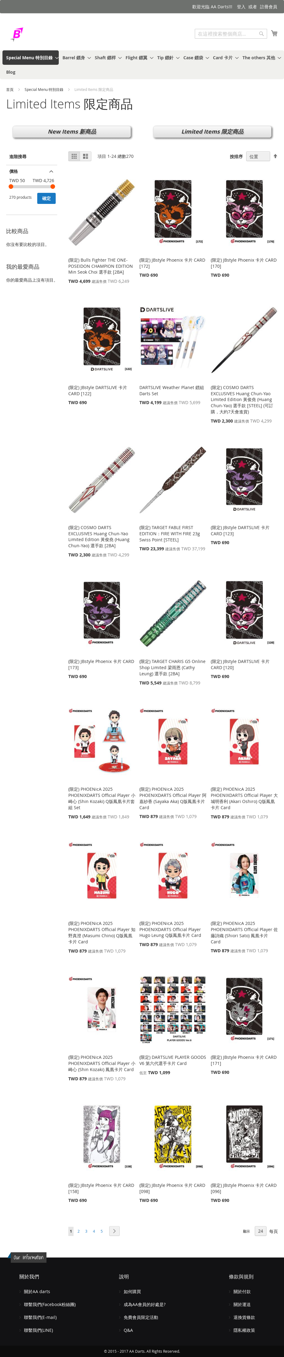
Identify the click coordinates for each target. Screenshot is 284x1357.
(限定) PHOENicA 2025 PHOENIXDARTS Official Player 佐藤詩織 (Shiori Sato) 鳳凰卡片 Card (244, 932)
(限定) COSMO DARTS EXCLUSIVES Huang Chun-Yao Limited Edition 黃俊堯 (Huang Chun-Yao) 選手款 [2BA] (99, 536)
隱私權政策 (244, 1330)
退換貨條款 (244, 1317)
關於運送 (242, 1304)
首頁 (10, 89)
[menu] (142, 64)
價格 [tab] (13, 171)
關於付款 (242, 1291)
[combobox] (231, 34)
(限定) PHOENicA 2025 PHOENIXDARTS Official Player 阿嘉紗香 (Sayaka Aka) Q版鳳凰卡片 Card (172, 798)
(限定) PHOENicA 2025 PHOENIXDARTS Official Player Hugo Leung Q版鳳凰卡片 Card (170, 929)
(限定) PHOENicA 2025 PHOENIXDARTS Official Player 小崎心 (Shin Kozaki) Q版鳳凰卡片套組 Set (101, 798)
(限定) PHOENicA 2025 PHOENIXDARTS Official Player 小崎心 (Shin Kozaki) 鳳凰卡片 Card (101, 1063)
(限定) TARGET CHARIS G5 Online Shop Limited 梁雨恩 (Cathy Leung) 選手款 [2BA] (172, 667)
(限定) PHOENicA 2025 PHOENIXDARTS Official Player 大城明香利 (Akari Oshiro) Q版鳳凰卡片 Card (244, 798)
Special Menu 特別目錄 (44, 89)
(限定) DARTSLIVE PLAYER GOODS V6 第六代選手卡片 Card (172, 1060)
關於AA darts (37, 1291)
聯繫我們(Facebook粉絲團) (50, 1304)
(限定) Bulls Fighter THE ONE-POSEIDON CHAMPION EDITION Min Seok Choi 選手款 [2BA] (100, 266)
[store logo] (32, 34)
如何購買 (132, 1291)
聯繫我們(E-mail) (40, 1317)
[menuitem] (30, 57)
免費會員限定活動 (141, 1317)
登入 (241, 7)
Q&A (128, 1330)
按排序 (236, 156)
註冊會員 (268, 7)
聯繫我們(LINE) (38, 1330)
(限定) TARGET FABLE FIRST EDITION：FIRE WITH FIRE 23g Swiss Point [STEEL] (169, 533)
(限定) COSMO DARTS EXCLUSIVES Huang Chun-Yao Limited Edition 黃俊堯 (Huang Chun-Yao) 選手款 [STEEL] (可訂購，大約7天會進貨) (242, 399)
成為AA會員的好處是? (145, 1304)
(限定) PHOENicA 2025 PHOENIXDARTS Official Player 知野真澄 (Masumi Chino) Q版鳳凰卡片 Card (101, 932)
